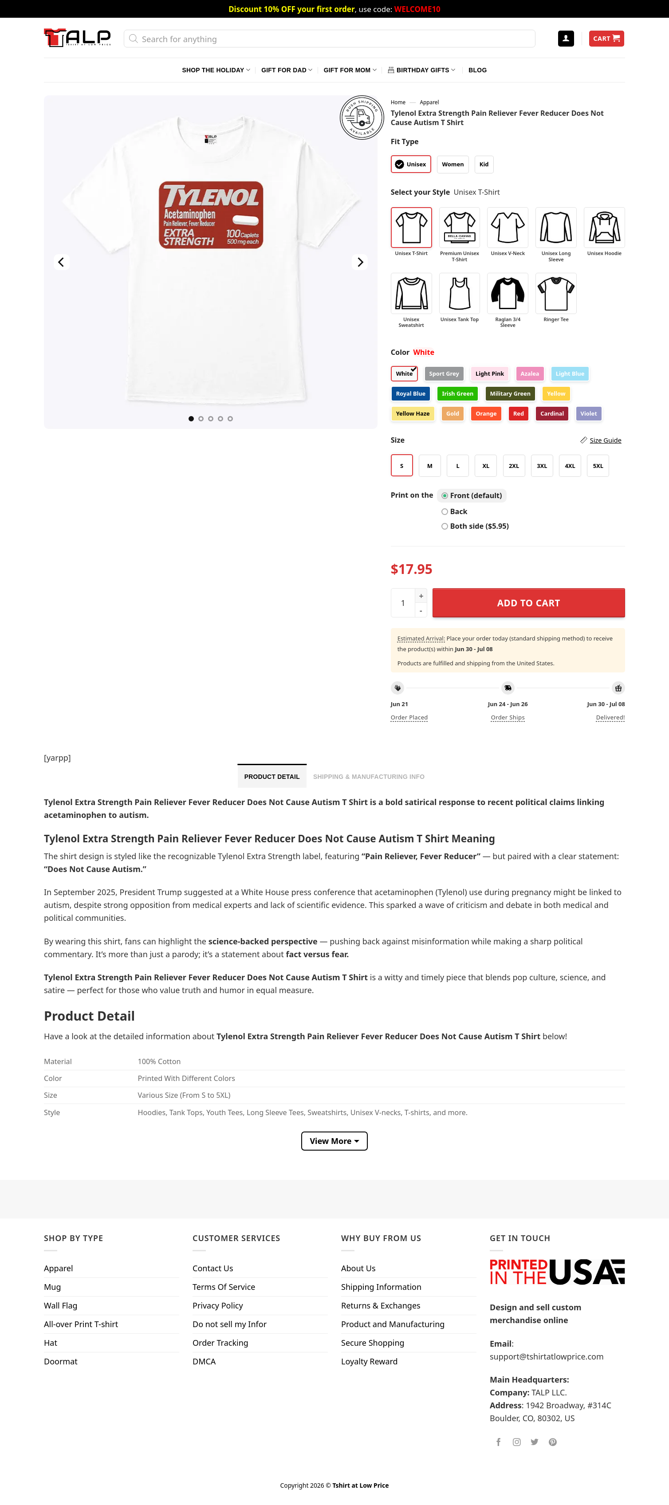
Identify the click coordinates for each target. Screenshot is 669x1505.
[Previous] (62, 262)
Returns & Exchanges (381, 1305)
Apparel (429, 102)
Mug (52, 1286)
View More (330, 1141)
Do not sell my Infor (230, 1324)
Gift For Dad (286, 70)
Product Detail (272, 776)
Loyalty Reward (369, 1361)
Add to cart (528, 603)
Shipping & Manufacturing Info (369, 776)
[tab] (272, 776)
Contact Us (213, 1268)
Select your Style (420, 192)
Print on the (412, 495)
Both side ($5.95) (475, 526)
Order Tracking (220, 1342)
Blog (477, 70)
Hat (50, 1342)
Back (454, 511)
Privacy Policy (218, 1305)
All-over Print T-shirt (81, 1324)
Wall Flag (61, 1305)
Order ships (508, 717)
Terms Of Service (224, 1286)
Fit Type (405, 141)
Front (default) (471, 495)
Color (400, 352)
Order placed (409, 717)
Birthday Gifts (421, 70)
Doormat (61, 1361)
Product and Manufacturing (393, 1324)
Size (506, 440)
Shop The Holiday (216, 70)
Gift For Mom (350, 70)
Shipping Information (381, 1286)
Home (398, 102)
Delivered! (610, 717)
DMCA (204, 1361)
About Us (358, 1268)
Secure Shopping (373, 1342)
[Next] (359, 262)
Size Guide (606, 440)
